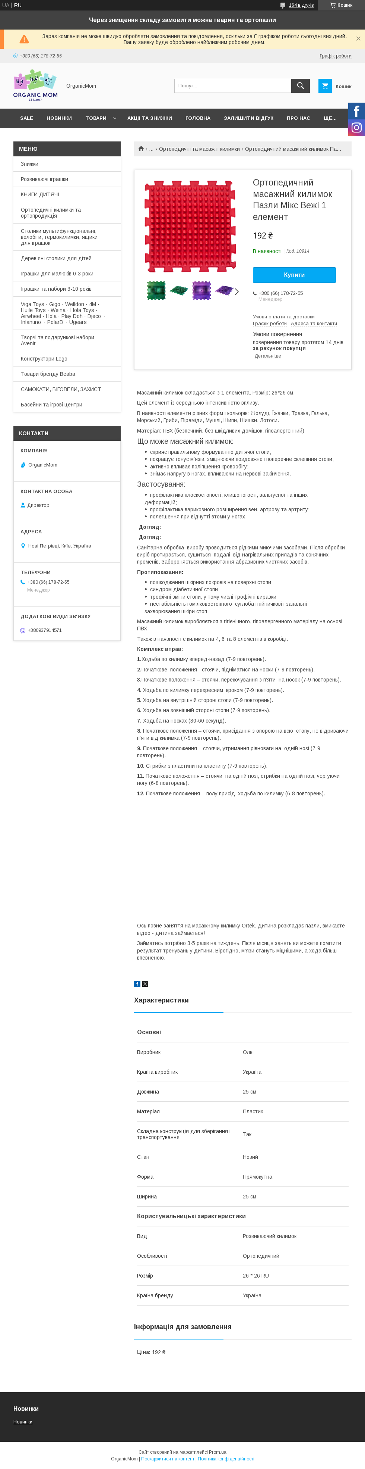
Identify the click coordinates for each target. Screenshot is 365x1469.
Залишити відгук (248, 118)
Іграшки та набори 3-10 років (56, 289)
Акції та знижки (149, 118)
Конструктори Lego (44, 359)
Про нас (298, 118)
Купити (294, 275)
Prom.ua (217, 1452)
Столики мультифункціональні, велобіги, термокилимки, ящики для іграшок (59, 237)
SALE (26, 118)
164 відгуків (301, 5)
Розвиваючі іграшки (44, 179)
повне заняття (165, 926)
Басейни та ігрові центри (51, 405)
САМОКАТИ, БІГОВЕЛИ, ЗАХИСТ (61, 389)
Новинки (59, 118)
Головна (197, 118)
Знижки (29, 164)
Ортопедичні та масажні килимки (199, 149)
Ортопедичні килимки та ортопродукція (51, 213)
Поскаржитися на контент (167, 1459)
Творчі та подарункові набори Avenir (57, 340)
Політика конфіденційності (226, 1459)
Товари (96, 118)
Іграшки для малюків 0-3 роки (57, 274)
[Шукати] (300, 86)
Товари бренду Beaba (48, 374)
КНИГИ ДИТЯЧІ (40, 194)
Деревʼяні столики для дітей (56, 258)
